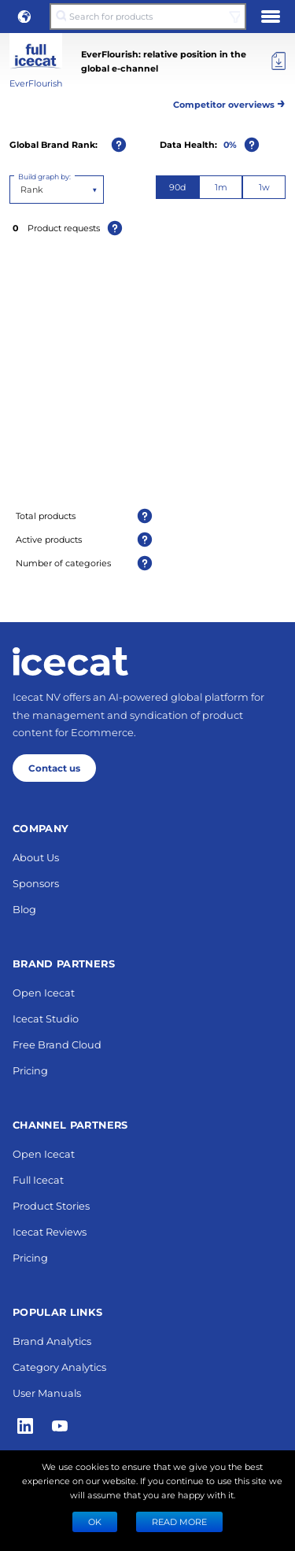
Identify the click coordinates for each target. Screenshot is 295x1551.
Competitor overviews (229, 101)
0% (230, 144)
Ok (94, 1521)
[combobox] (21, 189)
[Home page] (70, 1320)
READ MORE (179, 1521)
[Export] (278, 61)
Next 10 (147, 1031)
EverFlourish (35, 83)
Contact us (54, 1426)
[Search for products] (147, 16)
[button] (24, 16)
